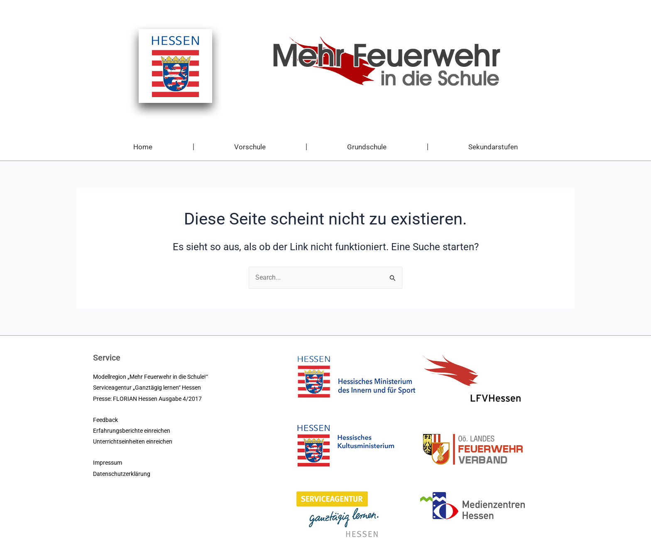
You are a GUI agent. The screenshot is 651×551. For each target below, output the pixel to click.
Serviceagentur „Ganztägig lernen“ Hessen (147, 387)
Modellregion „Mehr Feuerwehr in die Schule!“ (150, 376)
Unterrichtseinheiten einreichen (132, 441)
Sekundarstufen (493, 147)
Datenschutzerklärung (121, 474)
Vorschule (250, 147)
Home (142, 147)
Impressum (107, 462)
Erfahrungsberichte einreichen (131, 430)
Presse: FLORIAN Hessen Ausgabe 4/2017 (147, 398)
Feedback (105, 420)
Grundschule (367, 147)
